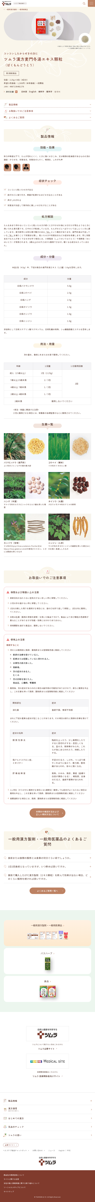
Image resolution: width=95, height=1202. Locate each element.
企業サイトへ (10, 1145)
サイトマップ (9, 1191)
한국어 (57, 91)
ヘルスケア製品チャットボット (15, 1150)
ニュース (51, 1150)
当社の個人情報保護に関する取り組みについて (21, 1183)
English (32, 91)
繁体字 (49, 91)
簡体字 (41, 91)
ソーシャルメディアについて (15, 1187)
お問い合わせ (38, 1150)
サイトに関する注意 (11, 1179)
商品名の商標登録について (14, 1175)
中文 (69, 1150)
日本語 (24, 91)
